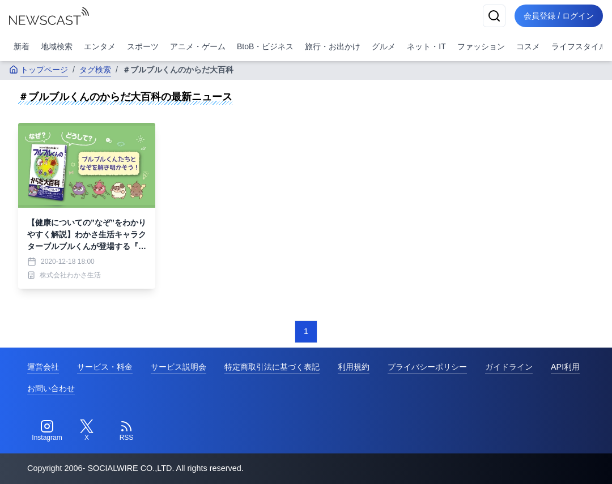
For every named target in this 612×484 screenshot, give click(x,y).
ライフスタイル (579, 46)
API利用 (565, 366)
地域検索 (57, 46)
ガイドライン (509, 366)
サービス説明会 (178, 366)
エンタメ (100, 46)
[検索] (494, 16)
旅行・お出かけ (332, 46)
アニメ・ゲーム (198, 46)
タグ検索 (95, 69)
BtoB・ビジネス (265, 46)
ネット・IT (426, 46)
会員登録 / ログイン (559, 15)
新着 (21, 46)
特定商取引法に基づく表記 (272, 366)
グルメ (384, 46)
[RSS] (126, 430)
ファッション (481, 46)
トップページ (38, 69)
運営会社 (43, 366)
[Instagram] (47, 430)
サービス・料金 (105, 366)
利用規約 (353, 366)
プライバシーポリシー (427, 366)
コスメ (528, 46)
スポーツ (143, 46)
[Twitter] (87, 430)
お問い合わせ (51, 388)
